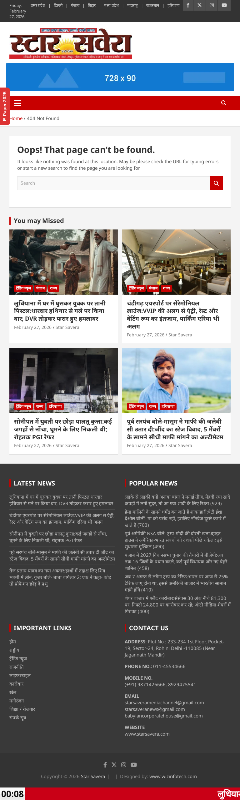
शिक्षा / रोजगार (22, 709)
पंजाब (75, 5)
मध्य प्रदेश (111, 5)
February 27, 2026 (33, 327)
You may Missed (39, 220)
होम (12, 641)
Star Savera (67, 327)
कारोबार (16, 684)
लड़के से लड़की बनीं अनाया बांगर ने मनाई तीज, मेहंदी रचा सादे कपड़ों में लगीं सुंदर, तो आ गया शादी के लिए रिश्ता (177, 500)
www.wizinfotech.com (173, 776)
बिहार (92, 5)
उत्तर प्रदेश (38, 5)
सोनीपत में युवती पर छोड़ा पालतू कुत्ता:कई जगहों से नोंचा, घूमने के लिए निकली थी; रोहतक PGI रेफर (63, 429)
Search (216, 183)
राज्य (53, 288)
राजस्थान (152, 5)
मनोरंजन (16, 700)
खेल (12, 692)
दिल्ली (58, 5)
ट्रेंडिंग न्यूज (23, 288)
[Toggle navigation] (17, 103)
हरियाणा (173, 5)
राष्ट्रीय (14, 650)
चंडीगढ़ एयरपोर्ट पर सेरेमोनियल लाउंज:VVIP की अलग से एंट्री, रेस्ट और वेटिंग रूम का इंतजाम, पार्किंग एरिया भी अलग (173, 314)
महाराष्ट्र (132, 5)
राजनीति (16, 667)
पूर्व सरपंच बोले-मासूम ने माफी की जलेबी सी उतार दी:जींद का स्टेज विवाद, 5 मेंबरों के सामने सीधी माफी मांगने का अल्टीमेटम (175, 429)
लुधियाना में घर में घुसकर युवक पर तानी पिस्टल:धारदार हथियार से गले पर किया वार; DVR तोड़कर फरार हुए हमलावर (60, 311)
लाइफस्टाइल (20, 675)
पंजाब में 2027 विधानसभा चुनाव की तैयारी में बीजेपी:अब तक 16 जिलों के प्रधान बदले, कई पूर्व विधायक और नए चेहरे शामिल (176, 561)
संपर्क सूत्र (17, 717)
